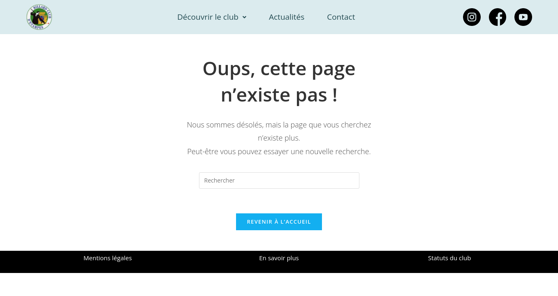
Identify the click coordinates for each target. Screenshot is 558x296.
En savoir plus (279, 258)
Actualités (286, 17)
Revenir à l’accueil (279, 221)
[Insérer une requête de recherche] (279, 180)
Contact (341, 17)
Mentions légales (107, 258)
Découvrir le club (211, 17)
